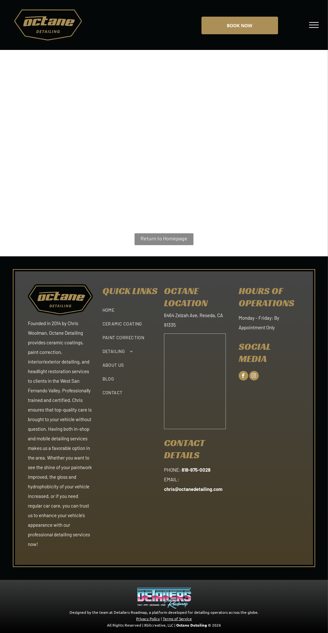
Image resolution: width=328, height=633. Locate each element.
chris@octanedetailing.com (193, 489)
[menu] (314, 25)
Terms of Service (177, 618)
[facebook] (243, 376)
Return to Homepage (164, 238)
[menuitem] (133, 308)
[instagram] (254, 376)
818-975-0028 (196, 470)
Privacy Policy (148, 618)
